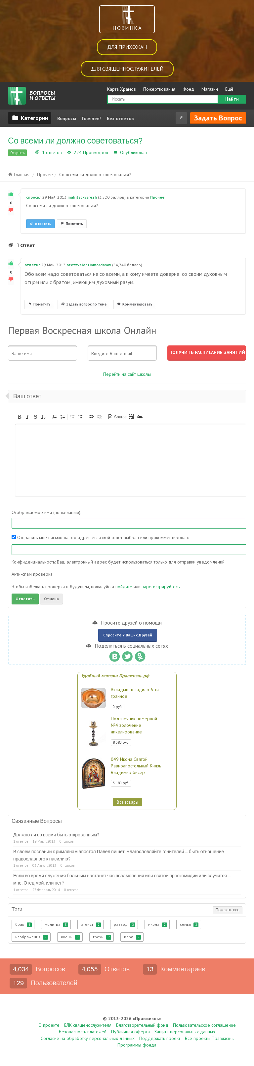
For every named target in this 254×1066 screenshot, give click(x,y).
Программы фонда (136, 1045)
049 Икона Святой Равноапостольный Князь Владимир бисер (136, 765)
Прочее (156, 152)
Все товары (127, 802)
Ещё (229, 89)
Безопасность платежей (82, 1032)
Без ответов (120, 118)
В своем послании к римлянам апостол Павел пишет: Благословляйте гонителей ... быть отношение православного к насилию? (118, 855)
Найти (232, 99)
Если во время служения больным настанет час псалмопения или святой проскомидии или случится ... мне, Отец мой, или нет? (122, 880)
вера (132, 937)
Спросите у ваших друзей (127, 634)
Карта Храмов (121, 89)
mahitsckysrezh (82, 197)
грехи (102, 937)
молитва (56, 924)
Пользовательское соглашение (204, 1025)
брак (23, 924)
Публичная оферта (130, 1032)
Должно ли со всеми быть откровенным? (56, 835)
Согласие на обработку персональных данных (88, 1038)
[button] (19, 416)
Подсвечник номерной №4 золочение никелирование (134, 725)
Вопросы (66, 118)
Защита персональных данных (184, 1032)
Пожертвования (159, 89)
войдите (123, 587)
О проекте (49, 1025)
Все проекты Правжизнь (209, 1038)
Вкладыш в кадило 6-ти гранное (135, 693)
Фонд (188, 89)
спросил (33, 197)
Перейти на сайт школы (127, 374)
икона (157, 924)
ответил (32, 264)
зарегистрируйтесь (161, 587)
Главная (18, 175)
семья (189, 924)
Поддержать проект (159, 1038)
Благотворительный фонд (142, 1025)
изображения (31, 937)
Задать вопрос (218, 117)
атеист (91, 924)
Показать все (227, 910)
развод (124, 924)
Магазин (209, 89)
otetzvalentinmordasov (88, 264)
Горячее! (91, 118)
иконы (70, 937)
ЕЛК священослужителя (87, 1025)
